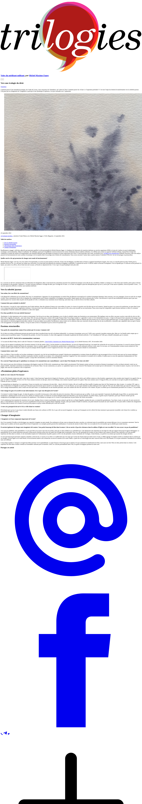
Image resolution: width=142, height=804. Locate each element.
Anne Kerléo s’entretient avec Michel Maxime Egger (59, 341)
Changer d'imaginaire (10, 247)
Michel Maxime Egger (39, 75)
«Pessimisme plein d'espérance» (13, 246)
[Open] (1, 79)
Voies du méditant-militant (12, 75)
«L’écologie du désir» (7, 236)
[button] (71, 589)
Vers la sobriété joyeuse (10, 242)
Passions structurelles (10, 244)
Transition (3, 86)
